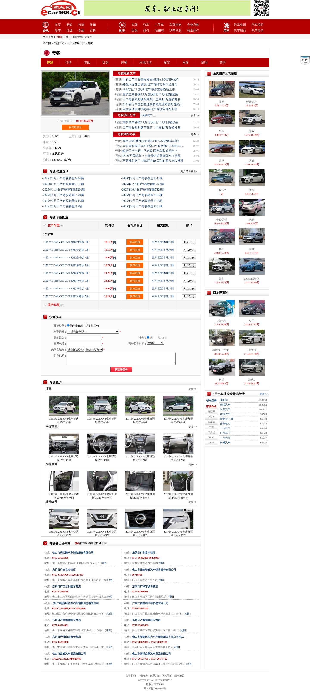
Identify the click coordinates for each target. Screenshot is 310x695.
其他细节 (51, 502)
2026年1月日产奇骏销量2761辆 (63, 184)
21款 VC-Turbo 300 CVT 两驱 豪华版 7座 (66, 265)
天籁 (251, 160)
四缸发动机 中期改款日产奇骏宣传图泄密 (150, 109)
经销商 (159, 30)
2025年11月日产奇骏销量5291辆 (64, 189)
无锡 (80, 36)
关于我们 (131, 675)
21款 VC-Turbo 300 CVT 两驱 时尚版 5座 (66, 242)
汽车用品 (240, 30)
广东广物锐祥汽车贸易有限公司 (150, 603)
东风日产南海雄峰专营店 (66, 620)
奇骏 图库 (55, 382)
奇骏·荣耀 (221, 219)
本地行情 (146, 62)
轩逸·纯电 (251, 101)
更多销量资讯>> (189, 171)
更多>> (195, 115)
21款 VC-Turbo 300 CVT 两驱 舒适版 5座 (66, 249)
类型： (47, 136)
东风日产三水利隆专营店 (66, 586)
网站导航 (167, 675)
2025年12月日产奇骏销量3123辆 (143, 184)
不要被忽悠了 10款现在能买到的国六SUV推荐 (153, 160)
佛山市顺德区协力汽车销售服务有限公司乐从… (159, 636)
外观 (48, 388)
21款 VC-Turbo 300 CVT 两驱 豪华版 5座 (66, 257)
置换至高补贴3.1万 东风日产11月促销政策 (150, 94)
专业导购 (193, 24)
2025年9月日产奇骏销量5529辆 (63, 195)
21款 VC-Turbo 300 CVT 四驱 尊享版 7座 (66, 288)
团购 (135, 30)
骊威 (251, 249)
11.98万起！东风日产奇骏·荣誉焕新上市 (148, 89)
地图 (104, 562)
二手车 (159, 24)
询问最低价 (75, 325)
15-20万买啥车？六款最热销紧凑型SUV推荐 (151, 155)
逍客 (251, 131)
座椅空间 (51, 464)
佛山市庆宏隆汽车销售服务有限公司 (73, 552)
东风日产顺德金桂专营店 (146, 620)
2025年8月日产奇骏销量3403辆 (142, 195)
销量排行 (193, 30)
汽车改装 (258, 30)
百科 (93, 30)
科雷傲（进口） (221, 350)
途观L (251, 379)
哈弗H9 (252, 350)
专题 (81, 30)
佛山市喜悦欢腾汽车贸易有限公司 (151, 653)
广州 (66, 36)
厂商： (47, 153)
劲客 (221, 278)
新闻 (70, 24)
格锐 (221, 379)
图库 (186, 62)
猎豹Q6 (221, 320)
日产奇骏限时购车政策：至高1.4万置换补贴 (151, 99)
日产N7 (221, 190)
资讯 (87, 62)
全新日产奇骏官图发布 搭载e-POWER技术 (150, 79)
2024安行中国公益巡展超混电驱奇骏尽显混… (152, 104)
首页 (58, 24)
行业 (70, 30)
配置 (167, 62)
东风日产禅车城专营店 (145, 586)
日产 (69, 43)
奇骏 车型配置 (58, 217)
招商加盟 (179, 675)
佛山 (59, 36)
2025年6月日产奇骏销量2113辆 (142, 200)
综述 (50, 62)
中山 (73, 36)
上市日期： (76, 136)
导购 (105, 62)
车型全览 (59, 43)
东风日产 (79, 43)
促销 (93, 24)
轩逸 (221, 131)
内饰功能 (51, 426)
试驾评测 (175, 30)
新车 (58, 30)
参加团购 (92, 325)
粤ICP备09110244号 (155, 688)
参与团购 (135, 242)
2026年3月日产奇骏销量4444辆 (63, 178)
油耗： (47, 159)
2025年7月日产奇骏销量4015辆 (63, 200)
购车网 (47, 43)
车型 (135, 24)
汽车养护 (258, 24)
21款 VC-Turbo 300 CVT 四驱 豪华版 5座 (66, 273)
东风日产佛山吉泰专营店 (66, 636)
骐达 (251, 190)
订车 (146, 24)
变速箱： (49, 148)
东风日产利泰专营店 (143, 552)
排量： (47, 142)
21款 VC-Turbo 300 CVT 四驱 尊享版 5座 (66, 280)
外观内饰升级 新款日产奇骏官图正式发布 (150, 84)
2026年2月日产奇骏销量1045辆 (142, 178)
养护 (223, 62)
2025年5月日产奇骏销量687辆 (62, 206)
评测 (124, 62)
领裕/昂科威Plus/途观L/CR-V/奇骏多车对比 (150, 141)
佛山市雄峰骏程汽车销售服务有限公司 (154, 569)
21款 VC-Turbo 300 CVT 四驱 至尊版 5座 (66, 296)
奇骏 (56, 52)
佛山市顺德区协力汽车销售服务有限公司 (75, 603)
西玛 (221, 160)
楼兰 (221, 249)
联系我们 (155, 675)
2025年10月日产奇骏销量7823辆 (143, 189)
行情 (81, 24)
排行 (146, 30)
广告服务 (143, 675)
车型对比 (175, 24)
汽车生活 (240, 24)
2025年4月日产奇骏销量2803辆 (142, 206)
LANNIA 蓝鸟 (251, 278)
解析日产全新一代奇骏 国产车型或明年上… (151, 150)
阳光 (221, 101)
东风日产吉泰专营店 (64, 569)
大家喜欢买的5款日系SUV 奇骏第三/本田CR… (153, 146)
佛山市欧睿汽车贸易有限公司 (69, 653)
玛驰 (251, 219)
